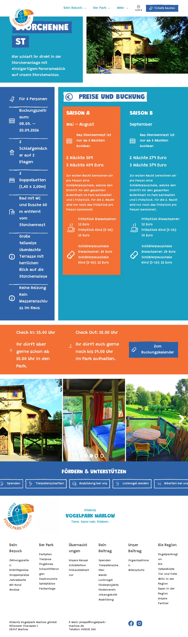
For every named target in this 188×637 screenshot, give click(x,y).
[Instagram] (139, 623)
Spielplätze (47, 583)
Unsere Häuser (78, 560)
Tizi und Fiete (167, 574)
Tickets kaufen (162, 8)
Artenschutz (136, 570)
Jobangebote (108, 595)
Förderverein (107, 590)
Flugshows (46, 564)
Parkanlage (47, 588)
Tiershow (45, 559)
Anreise (14, 590)
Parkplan (45, 554)
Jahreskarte (17, 580)
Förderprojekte (109, 585)
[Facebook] (131, 623)
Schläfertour (77, 565)
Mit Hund (15, 585)
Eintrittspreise (18, 570)
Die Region (167, 545)
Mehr (123, 8)
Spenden (105, 560)
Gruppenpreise (19, 575)
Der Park (46, 545)
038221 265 (88, 629)
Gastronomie (48, 579)
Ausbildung (106, 599)
